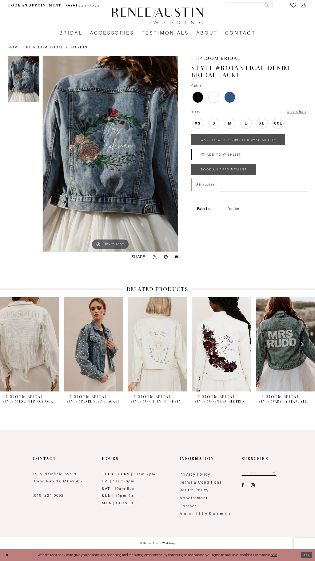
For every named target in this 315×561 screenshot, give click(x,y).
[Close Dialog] (7, 555)
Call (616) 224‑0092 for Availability (241, 140)
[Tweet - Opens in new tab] (155, 257)
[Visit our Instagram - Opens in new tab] (253, 485)
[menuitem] (35, 5)
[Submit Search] (266, 5)
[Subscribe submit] (275, 473)
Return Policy (194, 490)
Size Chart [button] (296, 111)
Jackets (78, 47)
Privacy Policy (195, 474)
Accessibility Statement (205, 514)
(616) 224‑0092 (48, 495)
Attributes (205, 186)
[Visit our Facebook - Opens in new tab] (242, 485)
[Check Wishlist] (293, 5)
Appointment (194, 498)
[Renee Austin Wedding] (157, 16)
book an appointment (225, 170)
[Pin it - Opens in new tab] (166, 257)
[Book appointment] (35, 5)
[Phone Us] (83, 5)
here (274, 555)
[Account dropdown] (304, 5)
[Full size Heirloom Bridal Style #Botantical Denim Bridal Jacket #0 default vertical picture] (110, 154)
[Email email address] (259, 473)
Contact (188, 506)
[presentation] (29, 344)
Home (14, 47)
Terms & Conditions (201, 482)
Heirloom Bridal (44, 47)
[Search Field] (249, 5)
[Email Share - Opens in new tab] (176, 257)
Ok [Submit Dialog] (307, 555)
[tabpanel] (23, 80)
